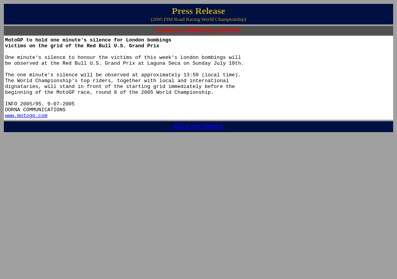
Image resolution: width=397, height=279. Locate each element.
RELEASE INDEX (198, 143)
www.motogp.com (26, 131)
